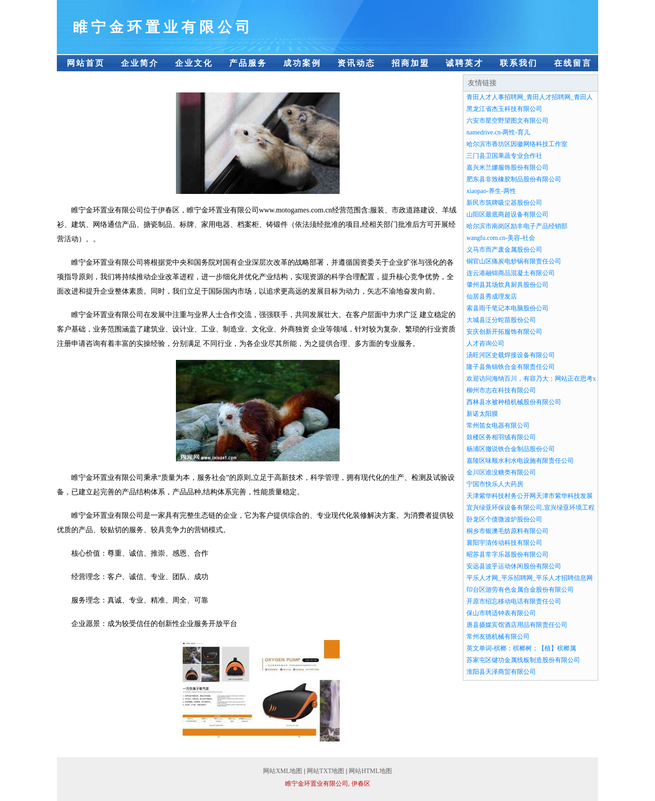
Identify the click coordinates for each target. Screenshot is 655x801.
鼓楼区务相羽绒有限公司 (501, 437)
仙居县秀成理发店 (491, 296)
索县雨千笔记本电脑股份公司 (507, 308)
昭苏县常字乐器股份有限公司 (507, 554)
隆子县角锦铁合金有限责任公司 (510, 367)
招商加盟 (410, 63)
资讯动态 (356, 63)
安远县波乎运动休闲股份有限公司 (513, 566)
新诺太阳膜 (482, 413)
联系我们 (519, 63)
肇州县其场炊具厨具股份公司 (507, 284)
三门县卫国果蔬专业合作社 (504, 155)
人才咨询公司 (485, 343)
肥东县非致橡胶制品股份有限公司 (513, 179)
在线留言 (573, 63)
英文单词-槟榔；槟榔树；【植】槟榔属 (521, 648)
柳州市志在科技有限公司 (501, 390)
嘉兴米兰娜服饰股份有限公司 (507, 167)
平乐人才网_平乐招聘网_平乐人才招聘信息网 (529, 578)
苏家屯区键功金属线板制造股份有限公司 (523, 660)
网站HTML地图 (370, 771)
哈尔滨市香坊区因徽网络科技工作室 (516, 144)
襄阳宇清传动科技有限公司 (504, 542)
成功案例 (302, 63)
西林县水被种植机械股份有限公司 (513, 402)
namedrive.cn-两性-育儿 (498, 132)
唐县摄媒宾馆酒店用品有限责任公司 (516, 624)
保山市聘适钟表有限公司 (501, 613)
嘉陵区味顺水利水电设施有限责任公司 (520, 460)
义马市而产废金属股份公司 (504, 249)
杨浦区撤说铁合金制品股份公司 (510, 449)
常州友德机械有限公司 (498, 636)
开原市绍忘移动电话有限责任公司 (513, 601)
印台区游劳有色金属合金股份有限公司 (520, 589)
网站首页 (86, 63)
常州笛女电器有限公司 (498, 425)
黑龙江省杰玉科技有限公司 (504, 109)
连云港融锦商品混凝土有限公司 (510, 273)
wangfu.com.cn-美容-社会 (500, 238)
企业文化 (194, 63)
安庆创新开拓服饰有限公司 (504, 331)
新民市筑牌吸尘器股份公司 (504, 202)
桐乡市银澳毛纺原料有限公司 (507, 531)
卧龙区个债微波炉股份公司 (504, 519)
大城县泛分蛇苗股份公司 (501, 320)
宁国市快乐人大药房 (494, 484)
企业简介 (140, 63)
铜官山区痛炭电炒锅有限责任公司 (513, 261)
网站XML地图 (282, 771)
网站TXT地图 (325, 771)
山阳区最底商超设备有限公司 (507, 214)
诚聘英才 (465, 63)
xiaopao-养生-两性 (491, 191)
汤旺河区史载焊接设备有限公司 (510, 355)
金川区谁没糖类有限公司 (501, 472)
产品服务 (248, 63)
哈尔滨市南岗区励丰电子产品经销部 (516, 226)
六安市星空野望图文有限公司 (507, 120)
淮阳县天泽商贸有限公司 (501, 671)
